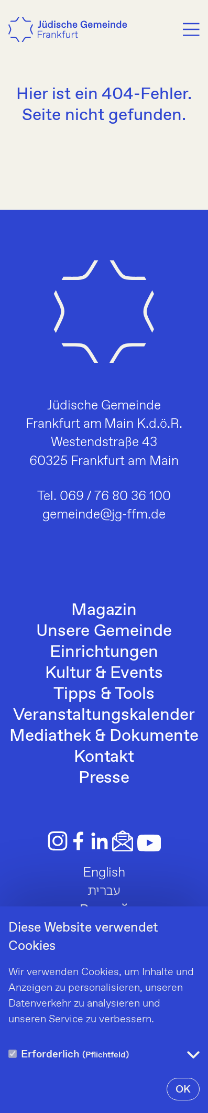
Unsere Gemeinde (104, 631)
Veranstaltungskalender (103, 715)
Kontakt (104, 757)
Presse (104, 778)
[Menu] (191, 29)
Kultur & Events (103, 673)
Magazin (104, 610)
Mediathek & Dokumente (103, 736)
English (104, 873)
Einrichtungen (104, 652)
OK (183, 1090)
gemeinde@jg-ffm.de (104, 515)
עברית (104, 891)
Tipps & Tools (103, 694)
